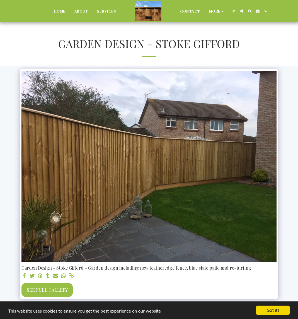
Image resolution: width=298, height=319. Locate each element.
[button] (233, 11)
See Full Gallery (47, 290)
